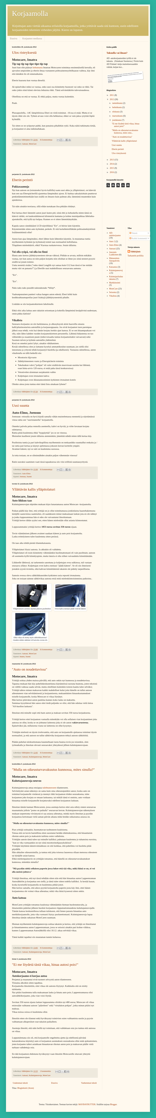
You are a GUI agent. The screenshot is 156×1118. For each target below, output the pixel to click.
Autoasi (25, 144)
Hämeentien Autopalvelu (114, 259)
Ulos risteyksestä (24, 52)
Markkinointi (114, 283)
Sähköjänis (136, 252)
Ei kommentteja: (46, 140)
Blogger (113, 1104)
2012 (112, 99)
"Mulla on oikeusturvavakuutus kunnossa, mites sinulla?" (53, 769)
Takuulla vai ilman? (116, 52)
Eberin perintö (22, 180)
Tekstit (133, 233)
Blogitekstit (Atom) (25, 1088)
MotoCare (32, 144)
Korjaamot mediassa (32, 38)
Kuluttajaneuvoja (35, 757)
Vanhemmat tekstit (89, 1083)
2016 (112, 172)
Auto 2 (112, 241)
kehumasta (38, 67)
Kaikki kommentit (138, 238)
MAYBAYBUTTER (86, 1104)
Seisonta (112, 292)
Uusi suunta (20, 405)
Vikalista (113, 296)
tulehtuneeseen (49, 787)
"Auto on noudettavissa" (29, 669)
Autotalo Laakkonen (113, 253)
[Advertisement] (55, 159)
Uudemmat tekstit (20, 1083)
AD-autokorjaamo (115, 234)
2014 (112, 164)
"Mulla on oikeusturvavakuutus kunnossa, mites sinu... (125, 131)
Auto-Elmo (26, 474)
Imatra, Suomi (25, 657)
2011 (112, 95)
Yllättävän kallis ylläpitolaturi (33, 489)
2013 (112, 160)
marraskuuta (117, 116)
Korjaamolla (30, 13)
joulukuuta (117, 120)
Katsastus (113, 267)
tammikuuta (117, 103)
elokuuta (116, 112)
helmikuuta (117, 107)
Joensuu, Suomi (26, 477)
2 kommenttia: (45, 1071)
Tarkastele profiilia (136, 256)
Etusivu (13, 38)
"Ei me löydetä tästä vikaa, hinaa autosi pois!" (45, 964)
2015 (112, 168)
